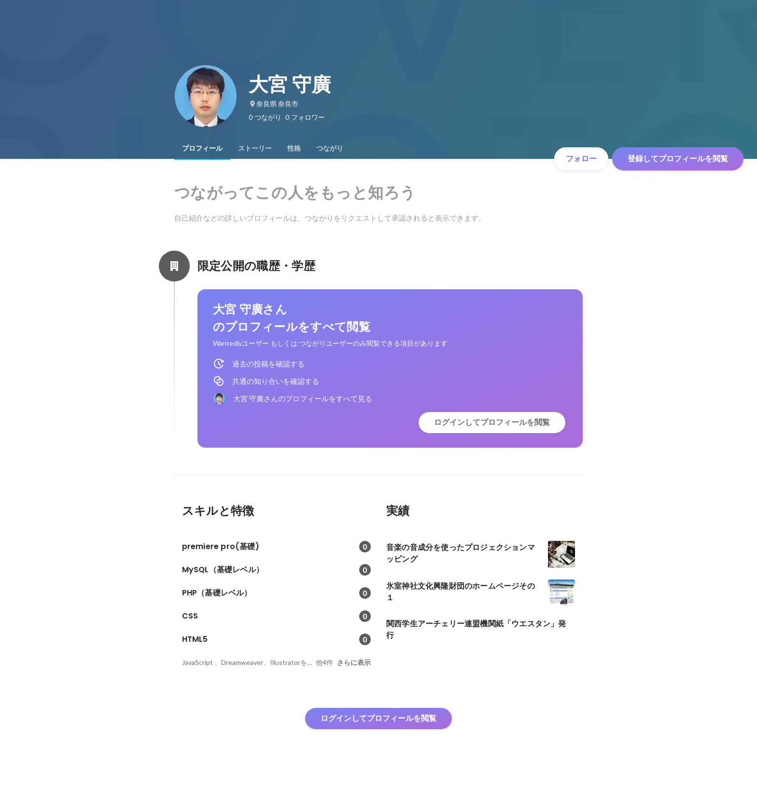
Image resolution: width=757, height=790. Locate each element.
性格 (294, 148)
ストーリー (255, 148)
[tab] (202, 148)
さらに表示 (354, 662)
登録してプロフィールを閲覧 (678, 158)
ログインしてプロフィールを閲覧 (492, 422)
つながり (329, 148)
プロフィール (202, 148)
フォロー (581, 158)
